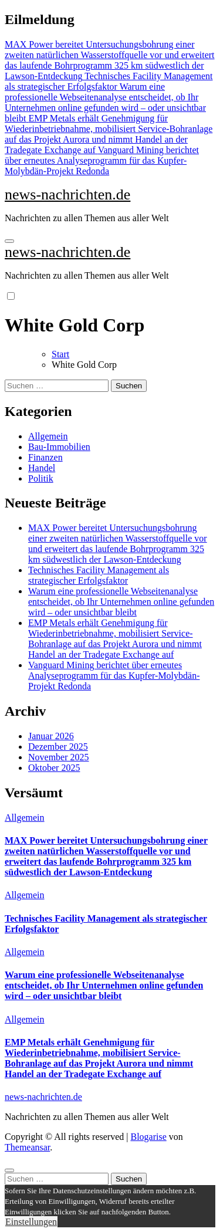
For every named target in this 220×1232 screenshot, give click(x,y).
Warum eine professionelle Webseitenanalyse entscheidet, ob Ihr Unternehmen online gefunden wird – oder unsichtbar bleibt (121, 601)
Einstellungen (31, 1222)
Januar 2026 (51, 736)
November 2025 (58, 757)
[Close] (9, 1170)
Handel (41, 468)
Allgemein (48, 436)
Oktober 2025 (54, 768)
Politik (40, 478)
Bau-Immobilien (59, 447)
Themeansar (27, 1147)
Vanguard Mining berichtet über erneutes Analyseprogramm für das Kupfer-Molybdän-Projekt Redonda (113, 675)
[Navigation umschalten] (9, 241)
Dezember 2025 (58, 747)
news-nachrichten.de (67, 194)
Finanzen (45, 457)
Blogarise (148, 1137)
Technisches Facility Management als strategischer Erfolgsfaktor (98, 575)
